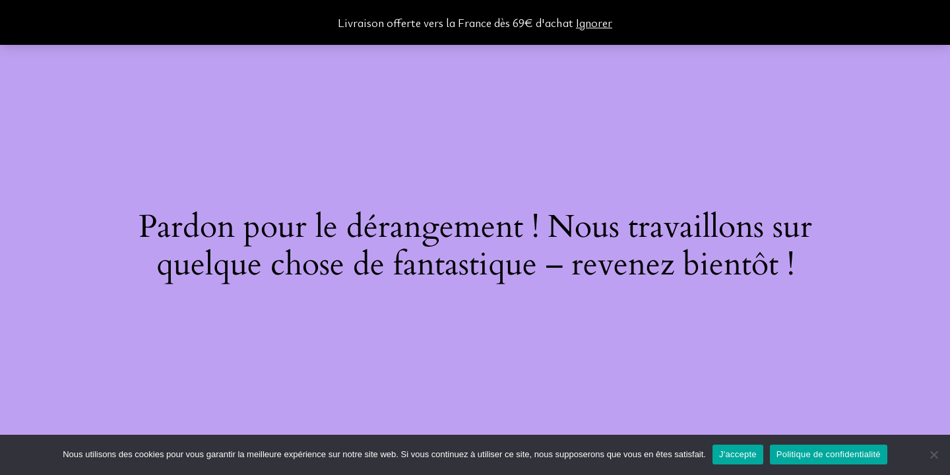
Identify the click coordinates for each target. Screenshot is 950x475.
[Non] (933, 454)
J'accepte (738, 454)
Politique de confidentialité (828, 454)
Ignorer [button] (594, 22)
